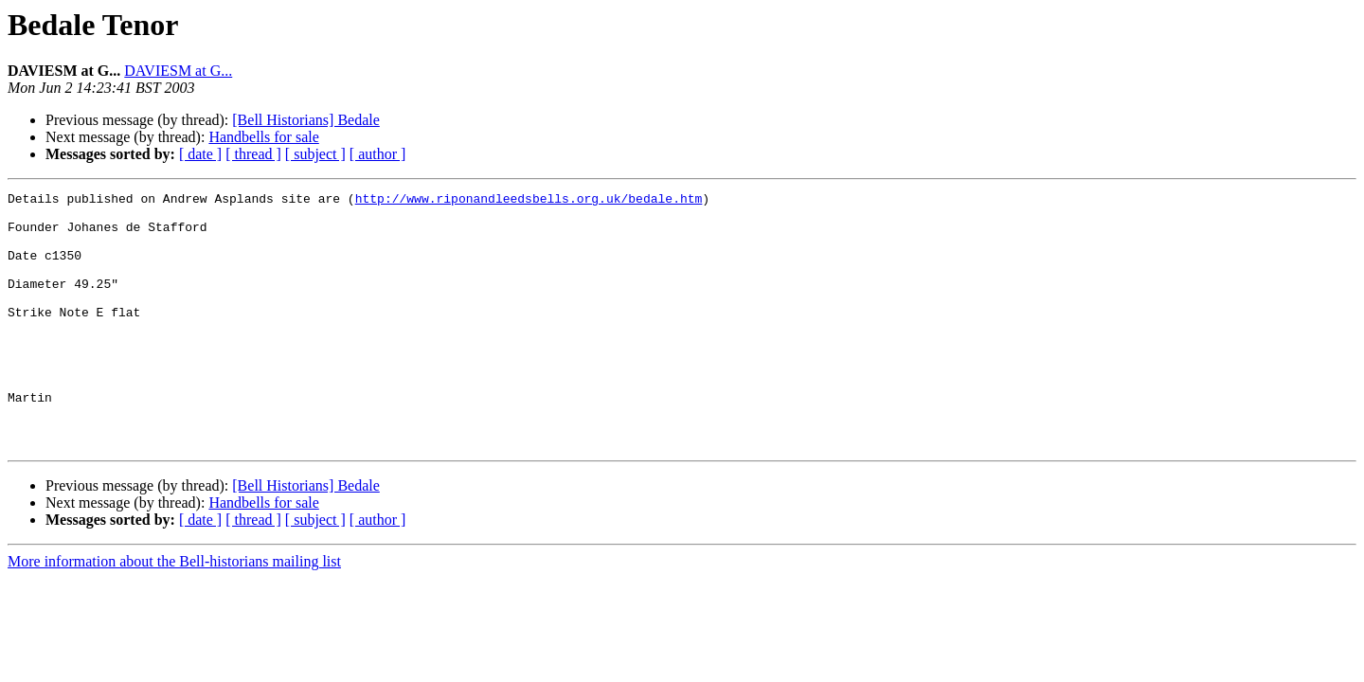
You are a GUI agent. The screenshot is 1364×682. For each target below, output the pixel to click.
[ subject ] (315, 154)
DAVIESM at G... (178, 71)
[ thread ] (253, 154)
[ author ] (378, 154)
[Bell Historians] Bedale (306, 120)
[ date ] (200, 154)
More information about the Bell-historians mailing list (174, 612)
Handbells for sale (263, 137)
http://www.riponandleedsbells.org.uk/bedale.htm (529, 200)
